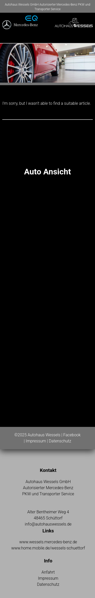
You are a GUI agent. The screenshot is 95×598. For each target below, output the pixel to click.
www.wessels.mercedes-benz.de (48, 542)
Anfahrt (48, 572)
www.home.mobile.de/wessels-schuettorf (48, 548)
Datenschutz (60, 441)
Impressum (36, 441)
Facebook (72, 434)
